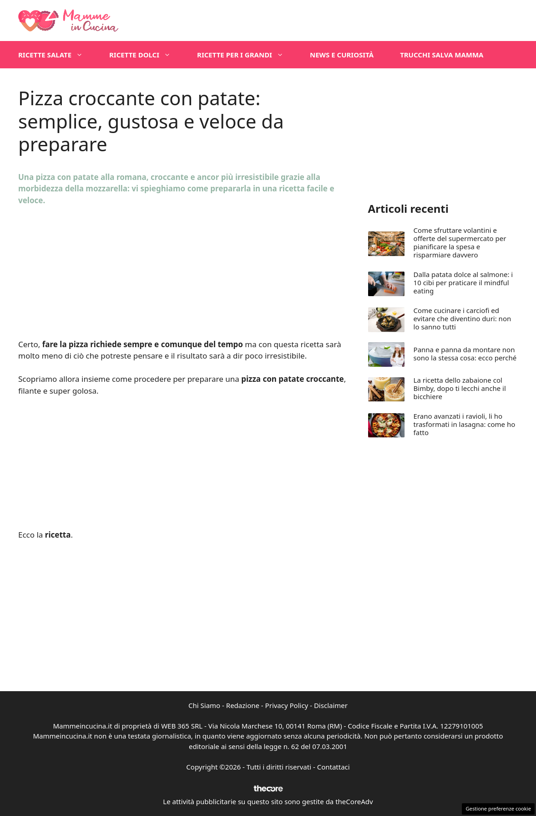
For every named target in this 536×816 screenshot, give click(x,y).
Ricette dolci (146, 54)
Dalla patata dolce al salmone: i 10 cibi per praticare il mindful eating (463, 282)
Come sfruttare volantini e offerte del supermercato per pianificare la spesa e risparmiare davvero (460, 242)
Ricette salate (57, 54)
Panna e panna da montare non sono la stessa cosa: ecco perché (465, 353)
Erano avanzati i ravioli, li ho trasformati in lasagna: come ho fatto (465, 424)
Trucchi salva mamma (441, 54)
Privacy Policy (286, 705)
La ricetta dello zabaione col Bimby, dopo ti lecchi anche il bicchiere (460, 388)
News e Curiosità (342, 54)
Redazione (242, 705)
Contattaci (333, 766)
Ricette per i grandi (247, 54)
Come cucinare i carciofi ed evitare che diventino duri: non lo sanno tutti (462, 318)
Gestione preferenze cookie (498, 808)
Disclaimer (331, 705)
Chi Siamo (204, 705)
